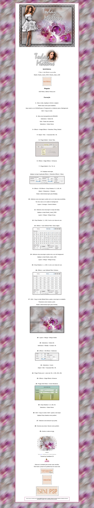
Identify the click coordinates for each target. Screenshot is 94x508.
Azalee (41, 454)
